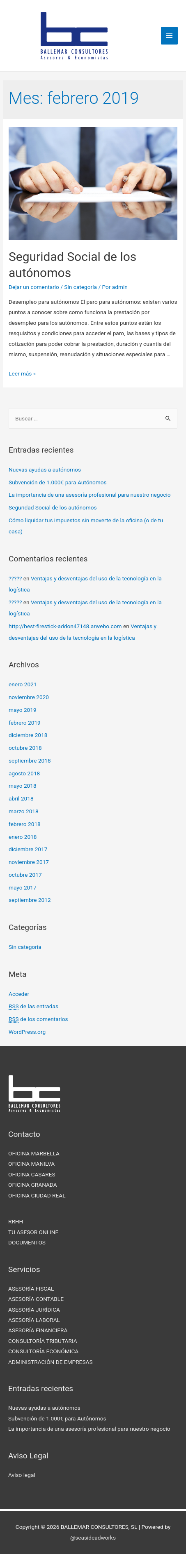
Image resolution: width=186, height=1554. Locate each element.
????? (15, 578)
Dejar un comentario (34, 287)
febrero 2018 (25, 824)
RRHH (15, 1221)
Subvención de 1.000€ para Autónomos (58, 482)
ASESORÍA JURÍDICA (34, 1309)
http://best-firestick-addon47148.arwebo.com (65, 626)
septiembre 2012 (30, 900)
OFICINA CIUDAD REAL (37, 1195)
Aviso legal (21, 1475)
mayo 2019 (23, 710)
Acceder (19, 994)
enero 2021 (23, 684)
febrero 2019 (25, 722)
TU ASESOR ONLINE (33, 1232)
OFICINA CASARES (31, 1174)
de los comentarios (38, 1019)
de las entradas (33, 1006)
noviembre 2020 (29, 697)
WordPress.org (27, 1031)
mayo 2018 (23, 785)
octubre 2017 (25, 874)
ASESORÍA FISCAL (31, 1288)
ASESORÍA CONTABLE (36, 1299)
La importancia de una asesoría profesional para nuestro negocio (90, 494)
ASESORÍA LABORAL (34, 1320)
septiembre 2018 (30, 760)
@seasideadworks (93, 1537)
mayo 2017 (23, 887)
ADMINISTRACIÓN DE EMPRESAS (50, 1362)
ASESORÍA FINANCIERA (37, 1330)
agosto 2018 (24, 773)
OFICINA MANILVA (31, 1163)
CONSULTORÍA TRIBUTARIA (42, 1341)
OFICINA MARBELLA (34, 1153)
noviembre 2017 (29, 862)
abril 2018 (21, 798)
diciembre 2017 (28, 849)
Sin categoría (80, 287)
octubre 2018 (25, 747)
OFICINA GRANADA (32, 1184)
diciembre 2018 (28, 735)
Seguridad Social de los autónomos (53, 507)
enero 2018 (23, 836)
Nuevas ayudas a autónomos (45, 469)
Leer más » (22, 373)
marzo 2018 (24, 811)
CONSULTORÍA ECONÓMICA (43, 1351)
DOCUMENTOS (27, 1242)
